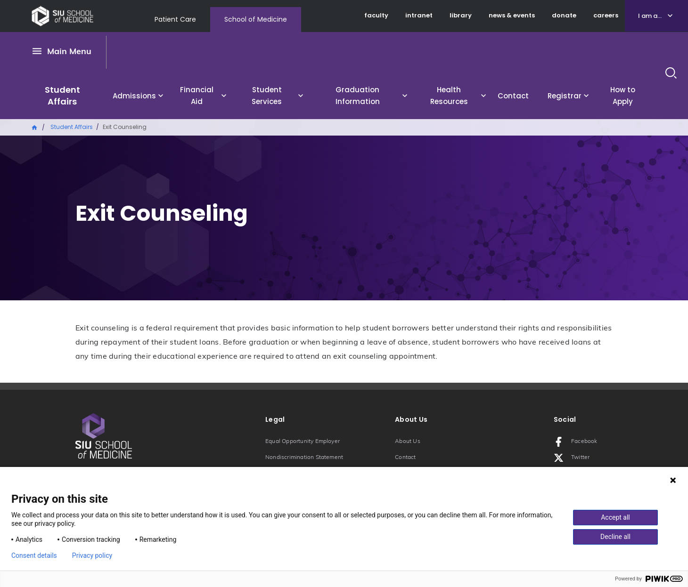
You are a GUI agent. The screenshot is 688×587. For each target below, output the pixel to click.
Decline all (615, 536)
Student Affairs (62, 95)
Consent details (34, 555)
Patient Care (175, 19)
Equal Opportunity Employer (302, 441)
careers (605, 15)
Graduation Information (358, 95)
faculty (376, 15)
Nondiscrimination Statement (304, 457)
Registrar (565, 96)
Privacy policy (92, 555)
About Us (407, 441)
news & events (512, 15)
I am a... (650, 15)
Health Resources (449, 95)
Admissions (134, 96)
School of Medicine (255, 19)
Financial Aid (196, 95)
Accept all (615, 517)
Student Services (267, 95)
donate (564, 15)
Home (35, 126)
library (461, 15)
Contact (513, 96)
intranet (419, 15)
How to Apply (622, 95)
